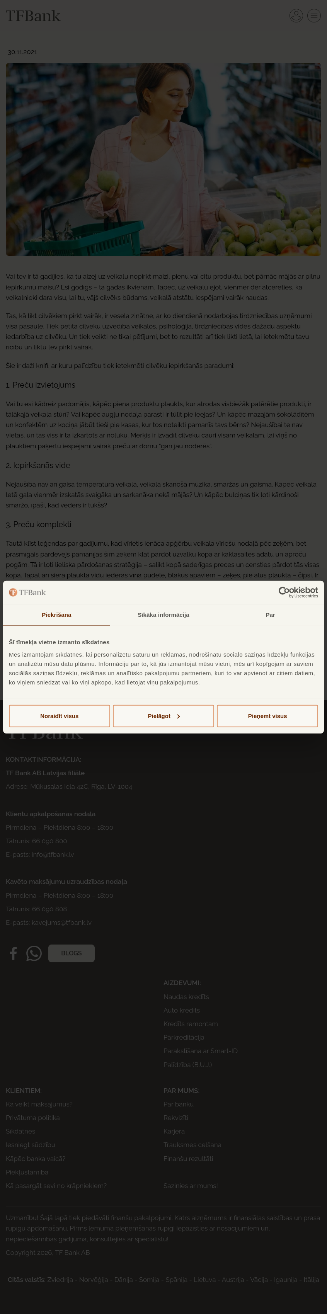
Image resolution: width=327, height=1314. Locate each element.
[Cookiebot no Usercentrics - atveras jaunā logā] (284, 592)
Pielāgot (164, 715)
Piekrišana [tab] (56, 614)
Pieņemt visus (267, 715)
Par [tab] (270, 614)
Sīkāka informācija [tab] (163, 614)
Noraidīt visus (59, 715)
